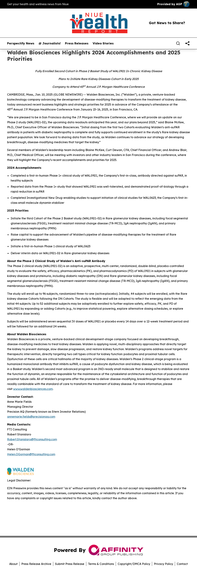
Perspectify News (20, 43)
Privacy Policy (163, 564)
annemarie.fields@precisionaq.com (31, 416)
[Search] (178, 43)
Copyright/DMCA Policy (134, 564)
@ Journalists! (50, 43)
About (13, 564)
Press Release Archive (36, 564)
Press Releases (76, 43)
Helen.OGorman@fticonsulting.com (31, 454)
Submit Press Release (69, 564)
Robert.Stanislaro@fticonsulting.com (32, 439)
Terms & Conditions (101, 564)
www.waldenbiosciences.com (33, 389)
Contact (182, 564)
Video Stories (103, 43)
